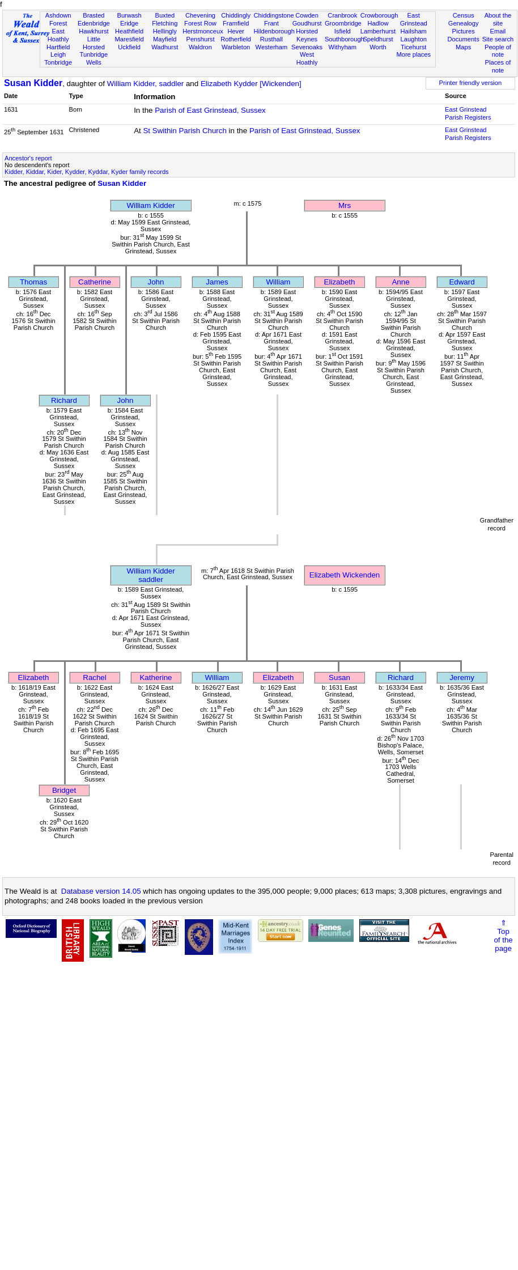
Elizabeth (339, 282)
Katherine (155, 677)
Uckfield (129, 47)
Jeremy (461, 677)
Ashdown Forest (58, 19)
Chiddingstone (274, 15)
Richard (64, 400)
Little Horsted (94, 43)
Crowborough (379, 15)
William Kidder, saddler (145, 83)
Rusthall (271, 39)
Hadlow (377, 23)
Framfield (236, 23)
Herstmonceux (202, 31)
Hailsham (414, 31)
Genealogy (463, 23)
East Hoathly (58, 35)
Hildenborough (274, 31)
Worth (378, 47)
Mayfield (164, 39)
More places (413, 54)
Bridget (64, 790)
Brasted (93, 15)
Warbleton (236, 47)
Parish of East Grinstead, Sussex (210, 110)
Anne (400, 282)
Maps (463, 47)
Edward (461, 282)
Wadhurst (164, 47)
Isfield (342, 31)
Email (498, 31)
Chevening (200, 15)
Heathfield (129, 31)
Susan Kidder (33, 83)
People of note (498, 51)
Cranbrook (342, 15)
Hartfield (58, 47)
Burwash (129, 15)
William (278, 282)
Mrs (344, 205)
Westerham (272, 47)
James (217, 282)
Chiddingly (235, 15)
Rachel (95, 677)
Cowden (307, 15)
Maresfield (128, 39)
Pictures (463, 31)
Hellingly (165, 31)
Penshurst (200, 39)
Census (463, 15)
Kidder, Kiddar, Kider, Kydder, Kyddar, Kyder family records (87, 171)
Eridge (129, 23)
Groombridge (343, 23)
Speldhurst (378, 39)
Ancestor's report (28, 158)
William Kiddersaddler (150, 575)
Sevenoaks (306, 47)
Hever (235, 31)
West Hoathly (307, 58)
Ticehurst (413, 47)
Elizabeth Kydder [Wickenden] (251, 83)
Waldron (200, 47)
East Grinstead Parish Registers (468, 113)
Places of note (498, 66)
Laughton (414, 39)
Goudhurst (307, 23)
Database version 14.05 (101, 891)
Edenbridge (94, 23)
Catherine (94, 282)
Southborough (344, 39)
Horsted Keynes (307, 35)
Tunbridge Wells (94, 58)
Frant (271, 23)
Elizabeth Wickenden (344, 575)
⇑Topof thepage (503, 936)
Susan (339, 677)
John (156, 282)
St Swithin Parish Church (184, 130)
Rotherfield (235, 39)
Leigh (58, 54)
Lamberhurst (378, 31)
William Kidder (150, 205)
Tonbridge (58, 62)
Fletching (164, 23)
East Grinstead (413, 19)
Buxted (165, 15)
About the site (498, 19)
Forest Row (200, 23)
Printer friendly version (470, 82)
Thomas (33, 282)
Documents (463, 39)
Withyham (342, 47)
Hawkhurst (93, 31)
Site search (498, 39)
